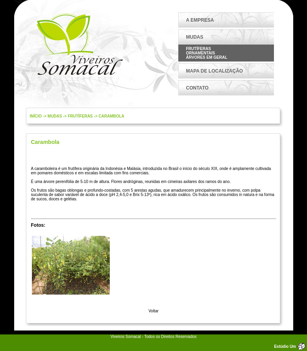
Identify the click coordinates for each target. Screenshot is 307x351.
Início (36, 116)
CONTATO (197, 88)
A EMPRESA (200, 20)
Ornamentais (200, 53)
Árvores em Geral (206, 57)
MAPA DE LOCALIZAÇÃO (214, 71)
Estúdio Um (285, 346)
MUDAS (194, 37)
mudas (55, 116)
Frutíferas (198, 49)
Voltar (153, 311)
